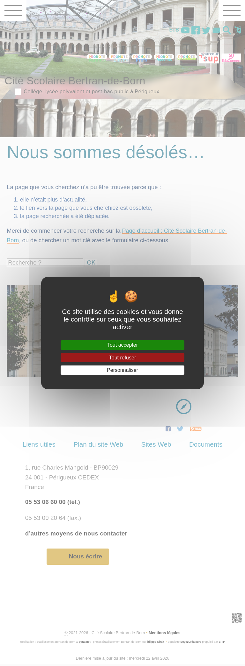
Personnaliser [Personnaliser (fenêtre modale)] (122, 370)
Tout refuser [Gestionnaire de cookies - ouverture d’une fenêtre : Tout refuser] (122, 357)
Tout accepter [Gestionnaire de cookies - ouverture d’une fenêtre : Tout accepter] (122, 345)
